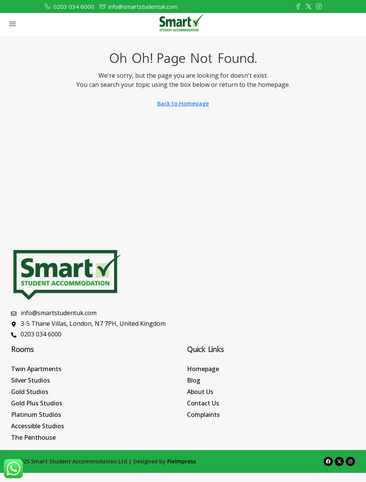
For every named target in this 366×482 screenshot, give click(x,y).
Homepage (203, 369)
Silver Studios (30, 380)
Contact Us (203, 403)
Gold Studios (29, 392)
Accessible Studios (37, 426)
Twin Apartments (36, 369)
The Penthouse (33, 437)
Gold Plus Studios (36, 403)
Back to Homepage (183, 103)
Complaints (203, 414)
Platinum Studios (36, 414)
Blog (193, 380)
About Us (200, 392)
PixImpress (181, 461)
